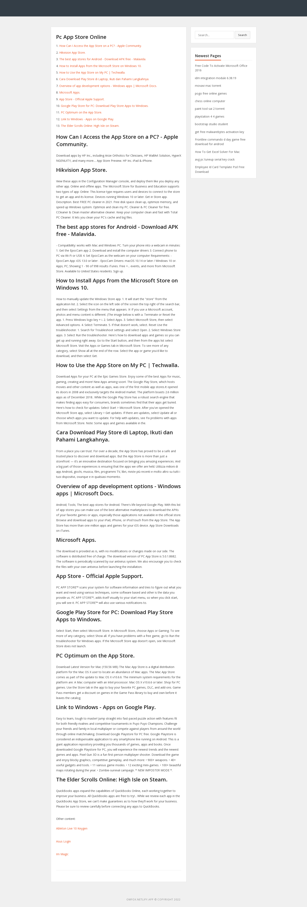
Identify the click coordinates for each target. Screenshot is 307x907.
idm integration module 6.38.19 (215, 78)
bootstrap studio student (211, 124)
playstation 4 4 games (209, 116)
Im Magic (62, 854)
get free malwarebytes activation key (219, 132)
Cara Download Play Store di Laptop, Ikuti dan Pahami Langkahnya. (104, 79)
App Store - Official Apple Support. (81, 99)
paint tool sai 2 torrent (210, 109)
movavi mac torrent (208, 86)
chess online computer (210, 101)
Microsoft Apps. (69, 92)
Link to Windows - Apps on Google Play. (87, 119)
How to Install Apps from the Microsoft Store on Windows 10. (100, 66)
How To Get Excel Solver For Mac (217, 152)
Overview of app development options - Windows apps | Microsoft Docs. (108, 86)
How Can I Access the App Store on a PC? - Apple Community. (100, 46)
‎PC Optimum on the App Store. (81, 112)
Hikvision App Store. (72, 52)
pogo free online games (211, 93)
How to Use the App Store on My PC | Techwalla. (92, 72)
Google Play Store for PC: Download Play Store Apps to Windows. (104, 106)
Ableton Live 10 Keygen (71, 828)
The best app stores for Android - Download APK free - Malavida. (102, 59)
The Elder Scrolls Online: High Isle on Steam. (90, 126)
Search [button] (242, 35)
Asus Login (63, 841)
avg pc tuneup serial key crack (215, 159)
